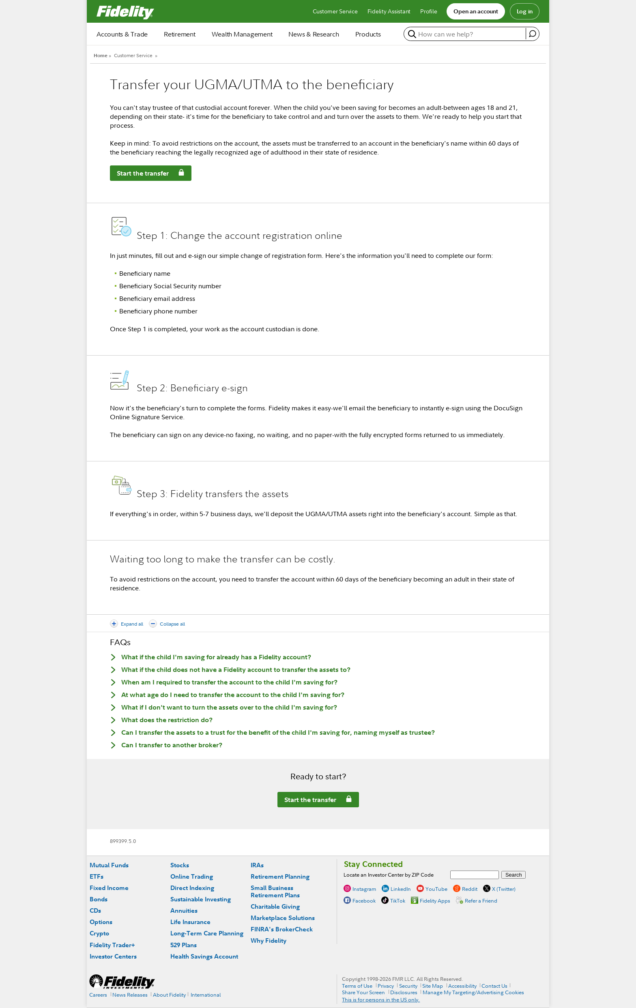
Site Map (432, 985)
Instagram (364, 889)
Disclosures (403, 992)
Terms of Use (357, 985)
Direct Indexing (192, 888)
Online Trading (191, 876)
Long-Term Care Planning (206, 933)
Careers (98, 994)
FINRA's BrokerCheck (282, 929)
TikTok (397, 900)
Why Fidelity (268, 940)
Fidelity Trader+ (112, 945)
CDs (95, 910)
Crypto (99, 933)
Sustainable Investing (200, 899)
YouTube (436, 889)
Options (101, 922)
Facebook (364, 900)
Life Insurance (190, 922)
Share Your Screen (363, 992)
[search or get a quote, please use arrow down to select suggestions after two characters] (466, 34)
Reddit (469, 889)
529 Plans (183, 945)
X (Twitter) (504, 889)
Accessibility (462, 985)
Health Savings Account (204, 956)
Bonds (98, 899)
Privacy (386, 985)
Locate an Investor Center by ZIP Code (389, 874)
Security (408, 985)
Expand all (132, 623)
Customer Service (133, 55)
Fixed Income (109, 888)
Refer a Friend (481, 900)
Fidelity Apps (435, 900)
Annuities (184, 910)
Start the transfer (139, 174)
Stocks (179, 865)
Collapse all (172, 623)
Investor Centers (113, 956)
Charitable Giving (275, 906)
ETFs (96, 876)
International (206, 994)
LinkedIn (401, 889)
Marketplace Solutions (283, 918)
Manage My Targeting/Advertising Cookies (473, 992)
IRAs (257, 865)
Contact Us (494, 985)
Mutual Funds (109, 865)
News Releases (130, 994)
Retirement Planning (280, 876)
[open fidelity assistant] (532, 33)
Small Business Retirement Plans (275, 891)
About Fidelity (169, 994)
